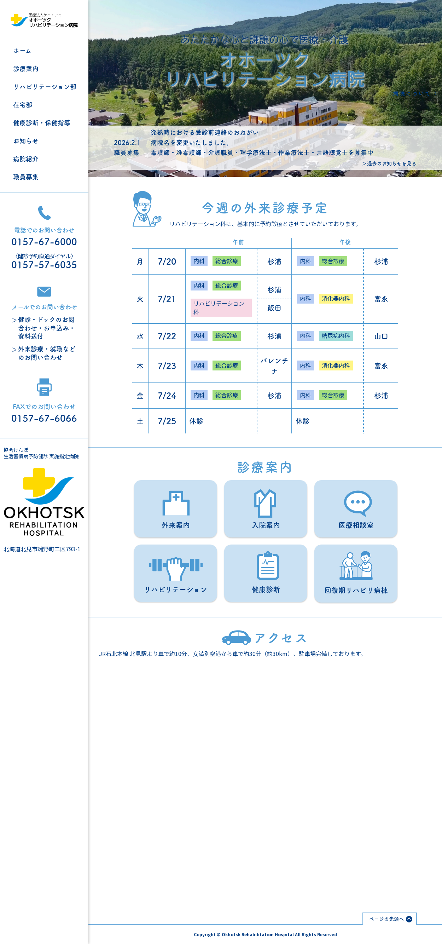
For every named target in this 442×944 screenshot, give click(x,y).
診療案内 (26, 68)
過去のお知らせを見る (392, 163)
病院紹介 (26, 159)
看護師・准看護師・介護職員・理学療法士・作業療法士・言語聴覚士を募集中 (262, 152)
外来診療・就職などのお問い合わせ (46, 353)
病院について (412, 93)
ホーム (22, 50)
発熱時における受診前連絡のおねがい (205, 132)
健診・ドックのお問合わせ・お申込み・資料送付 (46, 327)
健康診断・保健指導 (41, 123)
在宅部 (22, 105)
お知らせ (26, 141)
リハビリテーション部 (44, 87)
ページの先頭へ (386, 918)
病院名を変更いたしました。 (192, 142)
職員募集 (26, 177)
